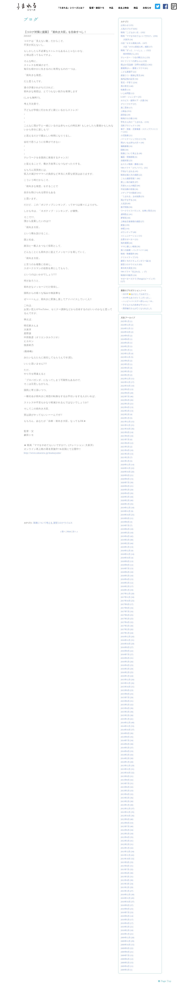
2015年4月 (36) (127, 708)
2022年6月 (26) (127, 400)
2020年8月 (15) (127, 479)
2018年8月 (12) (127, 565)
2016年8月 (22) (127, 651)
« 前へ (63, 531)
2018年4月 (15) (127, 579)
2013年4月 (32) (127, 794)
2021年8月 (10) (127, 436)
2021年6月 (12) (127, 443)
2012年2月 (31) (127, 844)
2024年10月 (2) (127, 332)
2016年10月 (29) (127, 644)
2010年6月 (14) (127, 916)
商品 (136, 7)
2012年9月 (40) (127, 819)
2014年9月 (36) (127, 733)
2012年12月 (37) (127, 808)
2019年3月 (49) (127, 540)
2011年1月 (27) (127, 891)
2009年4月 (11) (127, 966)
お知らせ (147, 7)
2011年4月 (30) (127, 880)
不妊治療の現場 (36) (129, 189)
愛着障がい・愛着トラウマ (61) (134, 68)
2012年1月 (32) (127, 848)
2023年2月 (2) (126, 375)
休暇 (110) (125, 229)
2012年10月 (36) (127, 816)
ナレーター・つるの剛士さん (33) (135, 57)
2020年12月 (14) (127, 464)
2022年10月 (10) (127, 386)
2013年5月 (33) (127, 791)
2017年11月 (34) (127, 597)
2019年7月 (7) (126, 525)
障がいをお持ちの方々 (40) (132, 143)
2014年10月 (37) (127, 730)
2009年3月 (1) (126, 970)
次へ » (75, 531)
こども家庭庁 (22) (128, 72)
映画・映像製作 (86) (129, 254)
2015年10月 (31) (127, 687)
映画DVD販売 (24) (129, 275)
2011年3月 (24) (127, 884)
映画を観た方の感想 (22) (131, 175)
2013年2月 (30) (127, 801)
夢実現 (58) (125, 218)
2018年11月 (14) (127, 554)
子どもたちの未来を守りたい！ (136, 305)
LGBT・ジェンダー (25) (131, 97)
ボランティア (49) (128, 232)
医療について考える (42, 523)
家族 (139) (125, 225)
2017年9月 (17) (127, 604)
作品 (111, 7)
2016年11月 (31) (127, 640)
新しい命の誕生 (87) (129, 182)
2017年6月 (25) (127, 615)
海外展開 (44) (126, 243)
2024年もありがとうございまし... (137, 298)
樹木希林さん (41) (131, 54)
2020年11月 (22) (127, 468)
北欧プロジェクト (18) (130, 125)
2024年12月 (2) (127, 325)
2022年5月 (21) (127, 404)
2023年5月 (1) (126, 364)
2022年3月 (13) (127, 411)
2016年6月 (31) (127, 658)
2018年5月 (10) (127, 576)
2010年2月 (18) (127, 930)
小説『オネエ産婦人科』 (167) (134, 43)
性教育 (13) (125, 90)
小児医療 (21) (126, 135)
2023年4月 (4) (126, 368)
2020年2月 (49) (127, 500)
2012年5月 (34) (127, 833)
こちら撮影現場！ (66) (130, 178)
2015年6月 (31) (127, 701)
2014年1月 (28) (127, 762)
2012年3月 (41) (127, 841)
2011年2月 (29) (127, 887)
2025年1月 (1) (126, 321)
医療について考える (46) (131, 153)
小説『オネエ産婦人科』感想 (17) (137, 47)
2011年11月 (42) (127, 855)
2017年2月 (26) (127, 629)
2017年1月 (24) (127, 633)
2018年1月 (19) (127, 590)
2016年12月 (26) (127, 636)
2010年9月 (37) (127, 905)
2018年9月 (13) (127, 561)
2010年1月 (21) (127, 934)
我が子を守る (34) (128, 200)
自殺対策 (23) (126, 160)
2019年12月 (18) (127, 507)
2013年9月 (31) (127, 776)
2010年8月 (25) (127, 909)
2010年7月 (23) (127, 912)
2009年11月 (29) (127, 941)
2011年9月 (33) (127, 862)
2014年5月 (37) (127, 748)
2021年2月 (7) (126, 457)
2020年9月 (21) (127, 475)
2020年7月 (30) (127, 482)
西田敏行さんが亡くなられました (137, 308)
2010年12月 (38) (127, 894)
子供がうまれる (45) (129, 171)
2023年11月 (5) (127, 357)
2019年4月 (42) (127, 536)
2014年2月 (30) (127, 758)
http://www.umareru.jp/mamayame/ (43, 453)
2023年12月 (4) (127, 353)
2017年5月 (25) (127, 619)
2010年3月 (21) (127, 927)
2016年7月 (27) (127, 654)
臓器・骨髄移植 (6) (129, 157)
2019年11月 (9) (127, 511)
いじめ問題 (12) (127, 93)
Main (69, 531)
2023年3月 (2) (126, 371)
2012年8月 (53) (127, 823)
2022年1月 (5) (126, 418)
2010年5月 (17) (127, 919)
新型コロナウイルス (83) (131, 264)
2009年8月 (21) (127, 952)
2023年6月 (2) (126, 361)
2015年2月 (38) (127, 715)
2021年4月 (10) (127, 450)
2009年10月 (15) (127, 945)
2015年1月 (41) (127, 719)
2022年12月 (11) (127, 378)
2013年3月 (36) (127, 798)
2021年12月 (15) (127, 421)
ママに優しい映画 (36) (130, 246)
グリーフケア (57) (128, 104)
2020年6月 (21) (127, 486)
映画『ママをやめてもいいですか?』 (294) (139, 36)
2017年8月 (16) (127, 608)
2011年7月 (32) (127, 869)
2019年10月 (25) (127, 515)
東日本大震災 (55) (128, 268)
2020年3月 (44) (127, 497)
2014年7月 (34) (127, 740)
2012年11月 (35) (127, 812)
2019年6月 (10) (127, 529)
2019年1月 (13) (127, 547)
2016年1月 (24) (127, 676)
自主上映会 (123, 7)
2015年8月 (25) (127, 694)
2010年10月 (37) (127, 902)
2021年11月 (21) (127, 425)
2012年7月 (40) (127, 826)
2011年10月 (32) (127, 859)
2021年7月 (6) (126, 439)
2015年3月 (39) (127, 712)
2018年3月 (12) (127, 583)
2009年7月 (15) (127, 955)
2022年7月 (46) (127, 396)
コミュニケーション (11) (131, 236)
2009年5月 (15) (127, 962)
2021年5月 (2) (126, 447)
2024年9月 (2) (126, 335)
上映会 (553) (126, 111)
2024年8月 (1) (126, 339)
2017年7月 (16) (127, 611)
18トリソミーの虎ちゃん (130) (134, 61)
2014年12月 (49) (127, 722)
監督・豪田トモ (96, 7)
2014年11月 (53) (127, 726)
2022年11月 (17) (127, 382)
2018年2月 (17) (127, 586)
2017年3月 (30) (127, 626)
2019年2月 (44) (127, 543)
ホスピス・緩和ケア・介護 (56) (134, 100)
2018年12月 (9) (127, 550)
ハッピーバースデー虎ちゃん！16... (138, 301)
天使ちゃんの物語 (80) (130, 186)
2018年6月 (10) (127, 572)
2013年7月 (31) (127, 783)
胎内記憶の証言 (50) (129, 79)
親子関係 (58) (126, 207)
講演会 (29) (125, 115)
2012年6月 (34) (127, 830)
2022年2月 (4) (126, 414)
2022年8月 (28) (127, 393)
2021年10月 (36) (127, 429)
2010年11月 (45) (127, 898)
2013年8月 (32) (127, 780)
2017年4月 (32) (127, 622)
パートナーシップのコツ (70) (133, 139)
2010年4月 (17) (127, 923)
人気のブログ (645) (129, 29)
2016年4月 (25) (127, 665)
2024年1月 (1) (126, 350)
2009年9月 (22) (127, 948)
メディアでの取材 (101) (131, 193)
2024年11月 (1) (127, 328)
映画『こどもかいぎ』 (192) (133, 32)
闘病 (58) (124, 150)
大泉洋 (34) (128, 39)
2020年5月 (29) (127, 490)
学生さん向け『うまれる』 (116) (135, 122)
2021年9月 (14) (127, 432)
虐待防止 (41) (126, 214)
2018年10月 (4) (127, 558)
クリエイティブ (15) (129, 257)
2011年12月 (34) (127, 851)
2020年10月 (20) (127, 472)
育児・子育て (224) (129, 82)
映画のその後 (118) (129, 118)
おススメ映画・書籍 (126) (132, 164)
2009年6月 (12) (127, 959)
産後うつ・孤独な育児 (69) (132, 75)
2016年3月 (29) (127, 669)
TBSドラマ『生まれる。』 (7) (134, 271)
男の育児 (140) (127, 86)
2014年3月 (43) (127, 755)
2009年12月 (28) (127, 937)
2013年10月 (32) (127, 773)
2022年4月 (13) (127, 407)
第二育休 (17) (126, 108)
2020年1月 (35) (127, 504)
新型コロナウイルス (62, 523)
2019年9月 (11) (127, 518)
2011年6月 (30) (127, 873)
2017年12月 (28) (127, 593)
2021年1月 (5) (126, 461)
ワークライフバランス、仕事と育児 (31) (138, 211)
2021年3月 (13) (127, 454)
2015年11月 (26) (127, 683)
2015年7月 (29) (127, 697)
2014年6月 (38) (127, 744)
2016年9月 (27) (127, 647)
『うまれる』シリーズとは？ (70, 7)
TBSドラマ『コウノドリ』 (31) (134, 168)
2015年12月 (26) (127, 679)
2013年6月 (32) (127, 787)
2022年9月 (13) (127, 389)
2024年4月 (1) (126, 343)
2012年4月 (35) (127, 837)
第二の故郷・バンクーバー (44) (134, 250)
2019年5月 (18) (127, 533)
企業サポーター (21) (129, 239)
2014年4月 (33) (127, 751)
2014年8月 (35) (127, 737)
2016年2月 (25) (127, 672)
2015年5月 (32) (127, 705)
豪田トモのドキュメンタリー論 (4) (136, 261)
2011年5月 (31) (127, 876)
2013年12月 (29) (127, 765)
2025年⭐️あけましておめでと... (136, 294)
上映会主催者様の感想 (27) (132, 221)
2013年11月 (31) (127, 769)
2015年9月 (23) (127, 690)
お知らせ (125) (127, 25)
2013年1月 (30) (127, 805)
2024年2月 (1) (126, 346)
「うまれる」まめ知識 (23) (132, 196)
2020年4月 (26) (127, 493)
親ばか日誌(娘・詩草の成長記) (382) (136, 65)
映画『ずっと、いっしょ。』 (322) (136, 50)
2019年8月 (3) (126, 522)
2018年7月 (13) (127, 568)
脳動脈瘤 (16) (126, 146)
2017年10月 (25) (127, 601)
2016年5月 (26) (127, 662)
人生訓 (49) (125, 203)
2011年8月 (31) (127, 866)
